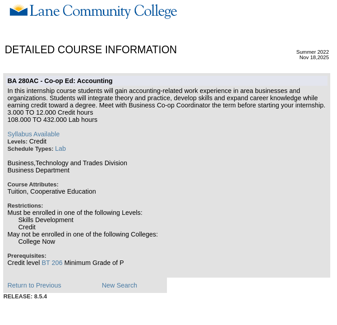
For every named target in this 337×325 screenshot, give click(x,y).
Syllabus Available (33, 134)
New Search (119, 285)
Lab (60, 148)
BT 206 (52, 262)
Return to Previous (34, 285)
